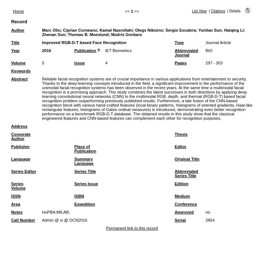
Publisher (20, 146)
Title (15, 42)
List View (199, 11)
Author (18, 30)
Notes (17, 212)
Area (15, 204)
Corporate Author (21, 136)
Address (19, 126)
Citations (218, 11)
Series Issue (86, 184)
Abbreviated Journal (186, 52)
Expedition (84, 204)
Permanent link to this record (132, 228)
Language (21, 159)
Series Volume (18, 186)
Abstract (19, 79)
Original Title (187, 159)
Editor (180, 146)
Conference (186, 204)
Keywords (21, 71)
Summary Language (84, 161)
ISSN (16, 196)
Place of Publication (85, 148)
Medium (182, 196)
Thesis (181, 134)
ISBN (79, 196)
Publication (85, 50)
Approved (184, 212)
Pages (181, 63)
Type (179, 42)
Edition (181, 184)
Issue (79, 63)
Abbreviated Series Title (186, 173)
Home (18, 11)
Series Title (85, 171)
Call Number (23, 220)
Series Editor (23, 171)
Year (15, 50)
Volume (18, 63)
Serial (180, 220)
